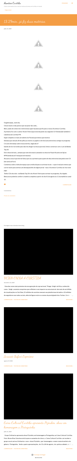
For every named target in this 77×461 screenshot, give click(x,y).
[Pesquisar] (65, 3)
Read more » (69, 299)
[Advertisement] (38, 211)
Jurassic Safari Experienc (19, 356)
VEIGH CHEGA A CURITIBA (22, 278)
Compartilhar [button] (67, 184)
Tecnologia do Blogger (38, 454)
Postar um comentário (9, 195)
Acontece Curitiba (12, 3)
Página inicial (8, 10)
